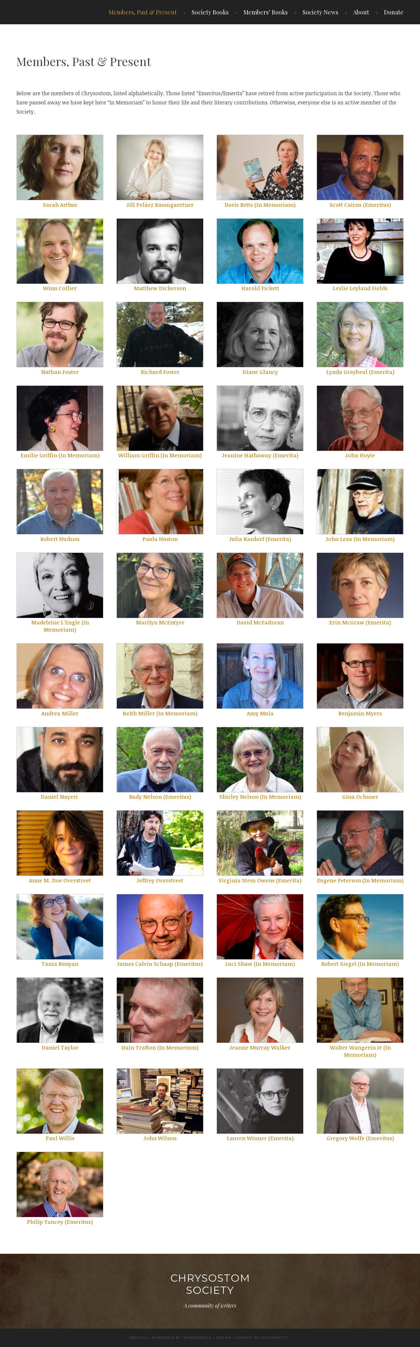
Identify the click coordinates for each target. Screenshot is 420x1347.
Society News (320, 12)
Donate (394, 12)
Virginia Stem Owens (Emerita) (260, 880)
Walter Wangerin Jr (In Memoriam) (360, 1051)
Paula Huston (160, 539)
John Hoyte (360, 455)
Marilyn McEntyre (160, 622)
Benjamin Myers (360, 713)
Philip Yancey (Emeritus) (60, 1222)
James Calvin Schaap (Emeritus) (160, 963)
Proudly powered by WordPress (170, 1338)
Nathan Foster (60, 372)
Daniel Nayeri (60, 796)
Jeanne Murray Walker (260, 1047)
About (361, 12)
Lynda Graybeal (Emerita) (360, 372)
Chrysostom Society (210, 1284)
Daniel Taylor (60, 1047)
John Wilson (160, 1138)
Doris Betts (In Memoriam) (260, 204)
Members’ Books (265, 12)
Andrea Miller (59, 713)
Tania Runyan (59, 963)
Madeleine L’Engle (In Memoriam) (60, 626)
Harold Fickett (260, 288)
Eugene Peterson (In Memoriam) (360, 880)
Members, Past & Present (143, 12)
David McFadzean (260, 622)
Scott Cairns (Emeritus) (360, 204)
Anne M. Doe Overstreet (60, 880)
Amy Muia (260, 713)
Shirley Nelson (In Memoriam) (260, 796)
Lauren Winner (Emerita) (260, 1138)
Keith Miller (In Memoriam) (160, 713)
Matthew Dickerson (160, 288)
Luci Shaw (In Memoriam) (260, 963)
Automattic (276, 1338)
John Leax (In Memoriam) (360, 539)
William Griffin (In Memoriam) (160, 455)
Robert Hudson (59, 539)
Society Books (210, 12)
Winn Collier (60, 288)
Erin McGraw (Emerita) (360, 622)
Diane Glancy (260, 372)
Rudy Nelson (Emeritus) (160, 796)
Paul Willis (60, 1138)
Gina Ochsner (360, 796)
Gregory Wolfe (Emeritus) (360, 1138)
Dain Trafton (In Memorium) (160, 1047)
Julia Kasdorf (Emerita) (260, 539)
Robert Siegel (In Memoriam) (360, 963)
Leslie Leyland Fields (360, 288)
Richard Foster (160, 372)
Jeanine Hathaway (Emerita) (260, 455)
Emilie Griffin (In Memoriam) (60, 455)
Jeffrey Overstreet (160, 880)
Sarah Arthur (60, 204)
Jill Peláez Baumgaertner (160, 204)
